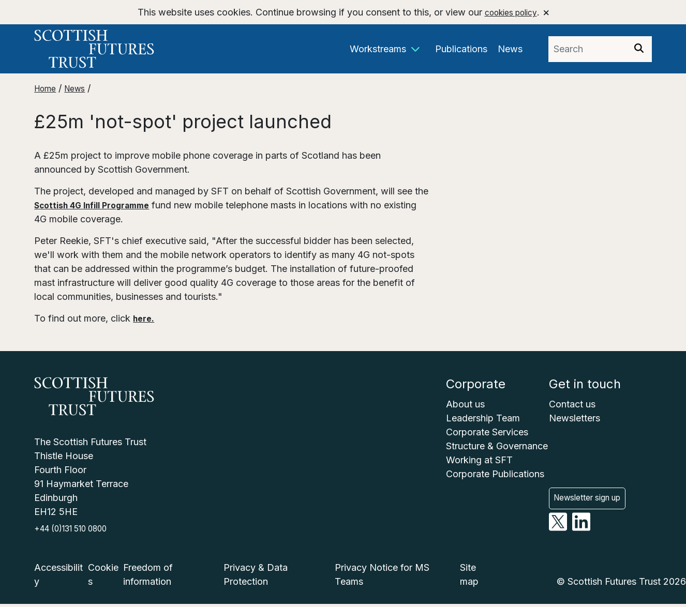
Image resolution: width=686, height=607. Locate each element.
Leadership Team (483, 418)
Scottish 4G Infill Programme (100, 205)
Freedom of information (148, 577)
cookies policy (510, 12)
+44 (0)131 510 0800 (79, 530)
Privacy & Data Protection (255, 577)
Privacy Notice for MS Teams (382, 577)
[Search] (639, 49)
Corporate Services (487, 432)
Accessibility (58, 577)
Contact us (572, 404)
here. (145, 318)
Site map (469, 577)
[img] (639, 48)
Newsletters (574, 418)
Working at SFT (479, 459)
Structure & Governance (497, 446)
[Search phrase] (587, 49)
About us (465, 404)
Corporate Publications (495, 473)
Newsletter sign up (595, 487)
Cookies (103, 577)
